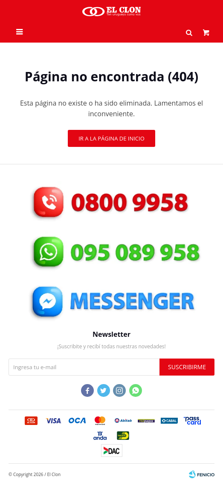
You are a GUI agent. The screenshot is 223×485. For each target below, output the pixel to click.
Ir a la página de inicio (111, 138)
